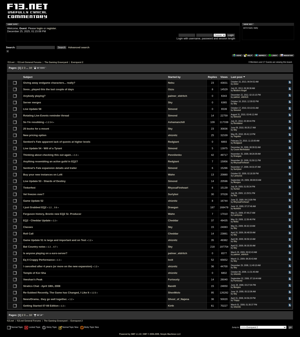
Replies (212, 77)
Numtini (237, 208)
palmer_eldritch (177, 95)
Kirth (171, 305)
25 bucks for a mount (36, 128)
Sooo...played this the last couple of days (48, 89)
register (51, 28)
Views (224, 77)
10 (30, 67)
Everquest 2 (77, 62)
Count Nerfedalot (241, 149)
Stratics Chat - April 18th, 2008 (41, 286)
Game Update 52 (33, 200)
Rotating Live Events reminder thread (46, 115)
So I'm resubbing (33, 122)
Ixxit (170, 259)
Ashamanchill (176, 122)
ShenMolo (174, 292)
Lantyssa (237, 176)
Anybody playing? (34, 95)
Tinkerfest (29, 187)
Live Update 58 (32, 108)
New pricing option (34, 135)
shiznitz (172, 135)
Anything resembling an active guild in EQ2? (50, 161)
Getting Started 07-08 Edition (40, 305)
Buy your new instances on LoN (42, 174)
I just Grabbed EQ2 (34, 207)
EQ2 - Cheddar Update (36, 220)
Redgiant (173, 141)
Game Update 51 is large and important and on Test (54, 240)
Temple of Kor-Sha (34, 272)
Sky (170, 102)
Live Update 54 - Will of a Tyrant (42, 148)
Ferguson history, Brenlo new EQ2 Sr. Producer (52, 213)
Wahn (171, 174)
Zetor (235, 84)
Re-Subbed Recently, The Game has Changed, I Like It (56, 292)
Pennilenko (175, 154)
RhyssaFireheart (241, 163)
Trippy (236, 300)
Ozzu (171, 89)
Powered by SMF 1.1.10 (130, 334)
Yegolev (237, 136)
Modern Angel (240, 90)
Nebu (171, 82)
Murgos (237, 182)
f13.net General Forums (29, 62)
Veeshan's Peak (32, 279)
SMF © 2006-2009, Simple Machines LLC (162, 334)
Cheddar (173, 220)
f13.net (11, 62)
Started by (174, 77)
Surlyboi (237, 169)
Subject (27, 77)
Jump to (235, 327)
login (40, 28)
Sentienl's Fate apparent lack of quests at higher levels (56, 141)
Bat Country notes (34, 246)
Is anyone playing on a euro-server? (45, 253)
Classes (28, 227)
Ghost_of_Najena (178, 299)
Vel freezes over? (33, 194)
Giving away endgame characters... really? (49, 82)
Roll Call (28, 233)
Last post (238, 77)
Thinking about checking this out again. (47, 154)
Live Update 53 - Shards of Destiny (44, 181)
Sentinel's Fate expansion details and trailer (50, 168)
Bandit (172, 286)
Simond (172, 108)
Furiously (174, 279)
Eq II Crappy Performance (39, 259)
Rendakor (238, 123)
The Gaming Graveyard (56, 62)
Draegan (237, 156)
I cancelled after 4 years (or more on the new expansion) (57, 266)
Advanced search (79, 47)
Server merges (32, 102)
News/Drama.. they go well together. (45, 299)
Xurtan (236, 189)
